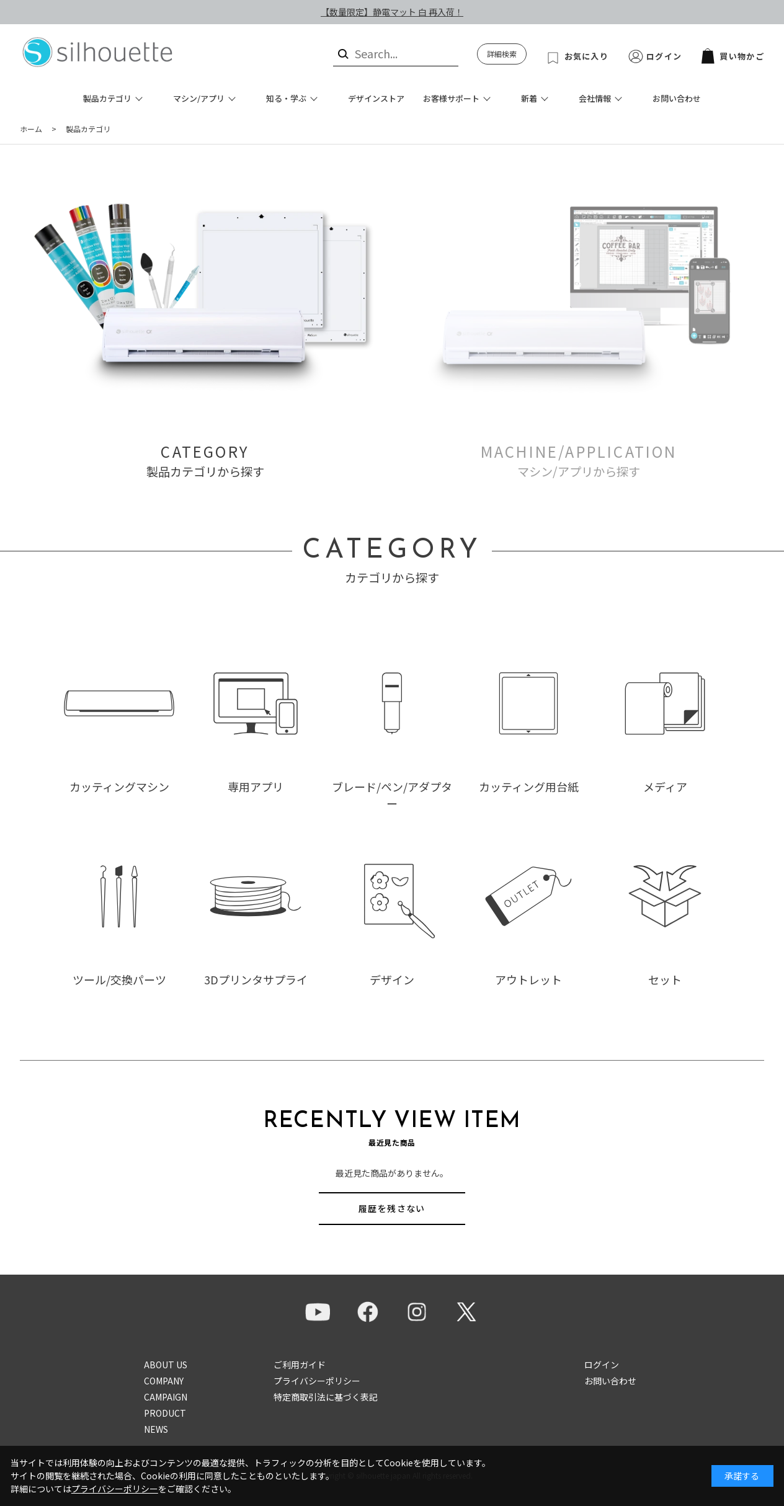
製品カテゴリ (107, 98)
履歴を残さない (392, 1208)
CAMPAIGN (165, 1397)
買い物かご (733, 56)
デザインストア (376, 98)
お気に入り (586, 56)
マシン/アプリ (199, 98)
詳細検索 (502, 53)
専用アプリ (255, 786)
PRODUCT (165, 1413)
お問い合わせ (677, 98)
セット (665, 979)
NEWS (156, 1429)
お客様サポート (451, 98)
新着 (529, 98)
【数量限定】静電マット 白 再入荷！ (392, 12)
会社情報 (595, 98)
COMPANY (164, 1381)
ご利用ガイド (300, 1364)
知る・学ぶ (286, 98)
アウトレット (528, 979)
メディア (665, 786)
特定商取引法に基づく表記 (326, 1397)
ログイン (664, 56)
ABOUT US (165, 1364)
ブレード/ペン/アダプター (392, 794)
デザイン (392, 979)
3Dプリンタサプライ (256, 979)
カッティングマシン (119, 786)
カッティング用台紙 (529, 786)
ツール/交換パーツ (119, 979)
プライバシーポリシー (317, 1381)
